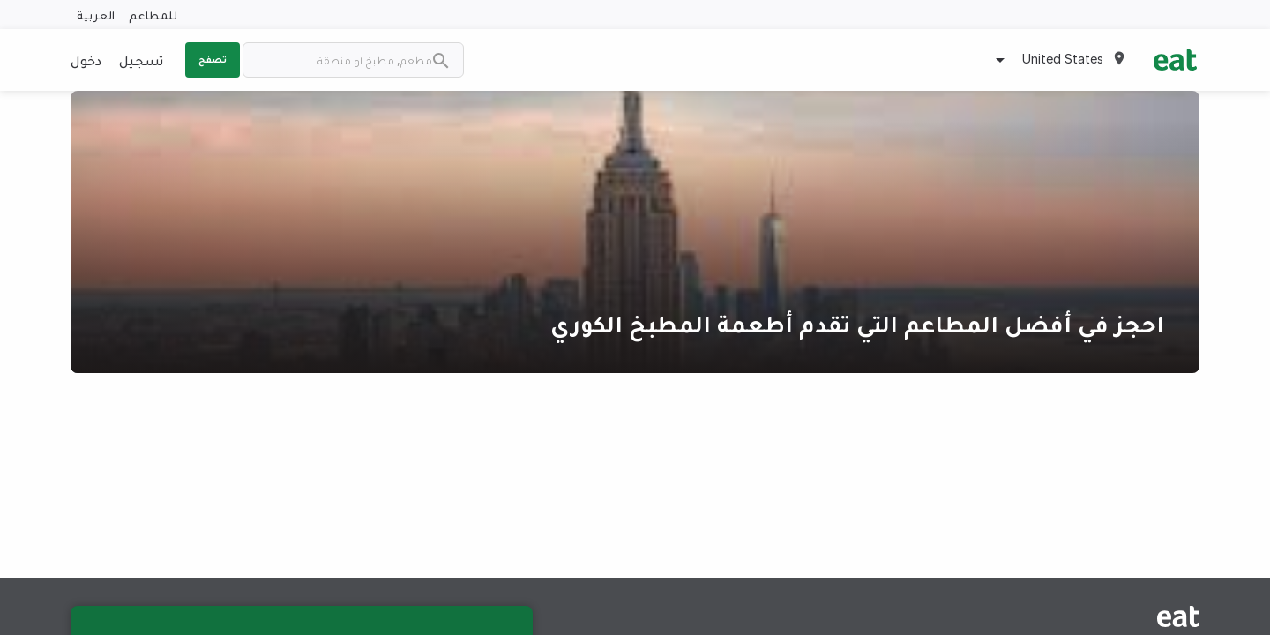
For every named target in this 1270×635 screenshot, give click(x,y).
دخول (86, 60)
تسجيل (141, 60)
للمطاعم (153, 14)
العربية (96, 14)
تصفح (212, 59)
